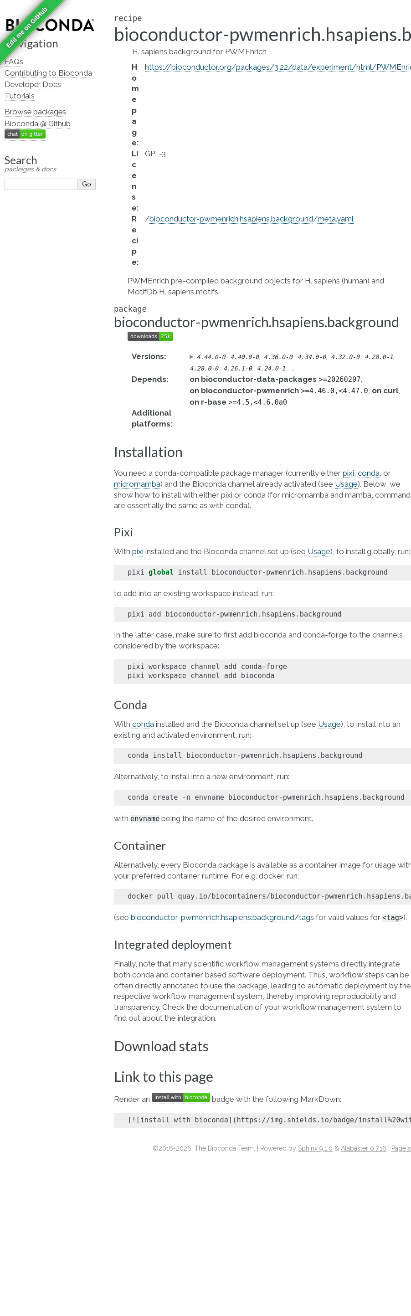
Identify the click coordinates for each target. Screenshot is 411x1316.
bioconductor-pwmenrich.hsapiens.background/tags (222, 917)
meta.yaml (336, 218)
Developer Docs (33, 84)
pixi (348, 473)
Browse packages (35, 111)
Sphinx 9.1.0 (315, 1148)
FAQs (14, 61)
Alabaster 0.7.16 (363, 1148)
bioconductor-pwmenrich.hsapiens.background (231, 218)
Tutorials (20, 95)
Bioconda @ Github (38, 123)
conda (369, 473)
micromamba (137, 483)
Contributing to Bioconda (48, 72)
